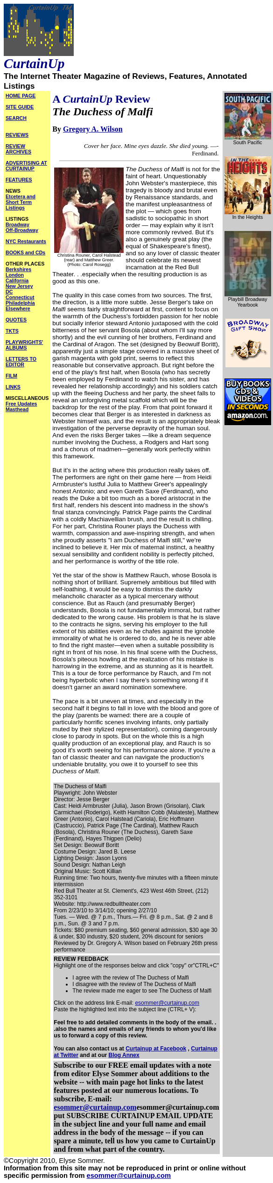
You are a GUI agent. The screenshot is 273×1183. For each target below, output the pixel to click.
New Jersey (19, 286)
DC (9, 291)
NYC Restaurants (26, 241)
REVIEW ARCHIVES (18, 148)
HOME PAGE (20, 95)
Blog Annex (123, 1055)
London (15, 275)
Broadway (17, 224)
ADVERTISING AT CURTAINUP (26, 165)
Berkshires (18, 269)
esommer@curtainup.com (167, 1003)
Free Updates (21, 403)
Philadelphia (20, 303)
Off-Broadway (22, 230)
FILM (11, 375)
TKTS (12, 331)
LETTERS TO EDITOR (21, 361)
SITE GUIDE (20, 107)
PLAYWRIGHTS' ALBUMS (24, 344)
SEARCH (16, 118)
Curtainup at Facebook (156, 1048)
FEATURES (19, 179)
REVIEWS (17, 135)
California (17, 280)
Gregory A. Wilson (93, 129)
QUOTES (16, 319)
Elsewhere (18, 308)
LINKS (13, 387)
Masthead (17, 409)
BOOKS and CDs (25, 252)
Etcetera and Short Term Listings (20, 202)
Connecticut (20, 297)
